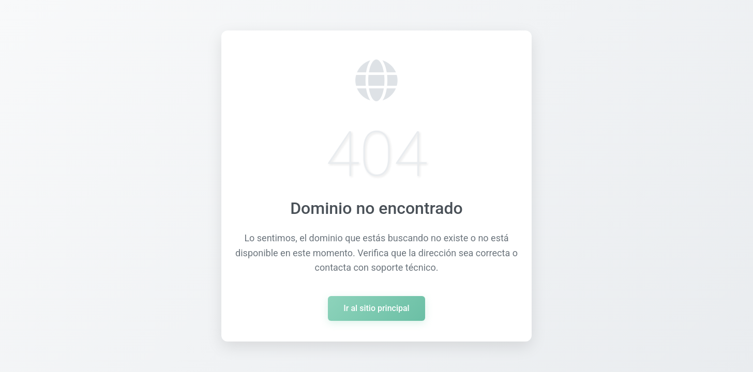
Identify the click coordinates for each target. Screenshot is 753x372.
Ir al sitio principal (376, 308)
